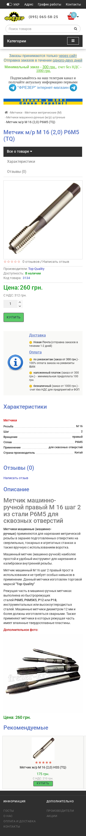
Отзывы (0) (16, 171)
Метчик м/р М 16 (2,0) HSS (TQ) (43, 767)
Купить (14, 317)
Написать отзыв (55, 262)
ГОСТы (8, 810)
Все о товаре (19, 151)
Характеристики (21, 161)
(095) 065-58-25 (43, 17)
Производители (60, 810)
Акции (52, 816)
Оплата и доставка (19, 821)
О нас (8, 816)
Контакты (11, 826)
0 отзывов (30, 262)
